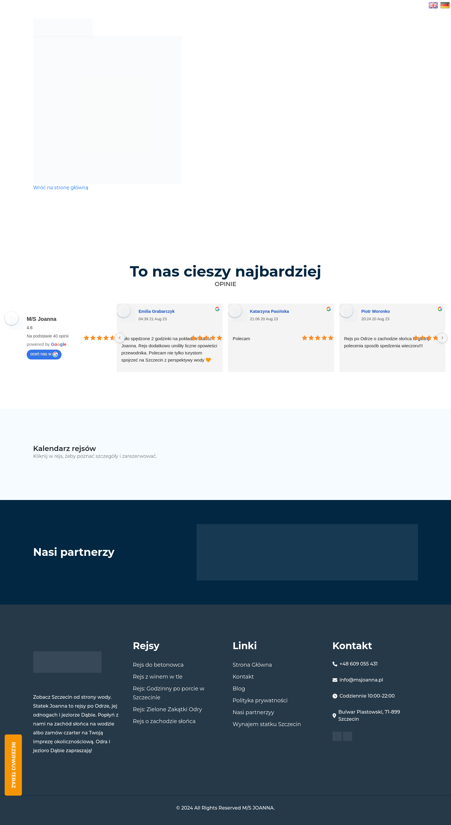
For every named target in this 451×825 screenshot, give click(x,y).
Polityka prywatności (260, 700)
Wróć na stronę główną (60, 187)
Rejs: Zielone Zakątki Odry (167, 709)
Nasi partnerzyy (253, 712)
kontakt (405, 27)
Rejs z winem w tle (158, 676)
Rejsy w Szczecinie (284, 27)
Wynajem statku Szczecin (267, 724)
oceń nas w (44, 354)
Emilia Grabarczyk (157, 311)
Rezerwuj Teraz (13, 765)
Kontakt (243, 676)
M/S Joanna (41, 319)
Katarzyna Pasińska (269, 311)
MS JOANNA (341, 27)
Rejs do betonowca (158, 665)
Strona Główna (218, 27)
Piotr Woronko (375, 311)
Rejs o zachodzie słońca (164, 721)
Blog (375, 27)
